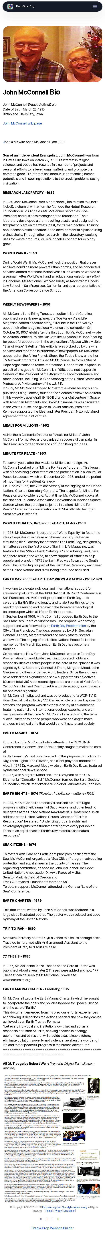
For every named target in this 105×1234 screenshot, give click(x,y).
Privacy (58, 1210)
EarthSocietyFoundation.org (71, 1207)
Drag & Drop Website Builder (52, 1228)
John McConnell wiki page (22, 123)
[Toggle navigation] (95, 6)
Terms (48, 1210)
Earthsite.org (49, 1207)
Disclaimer (69, 1210)
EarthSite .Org (25, 6)
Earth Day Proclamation (68, 626)
